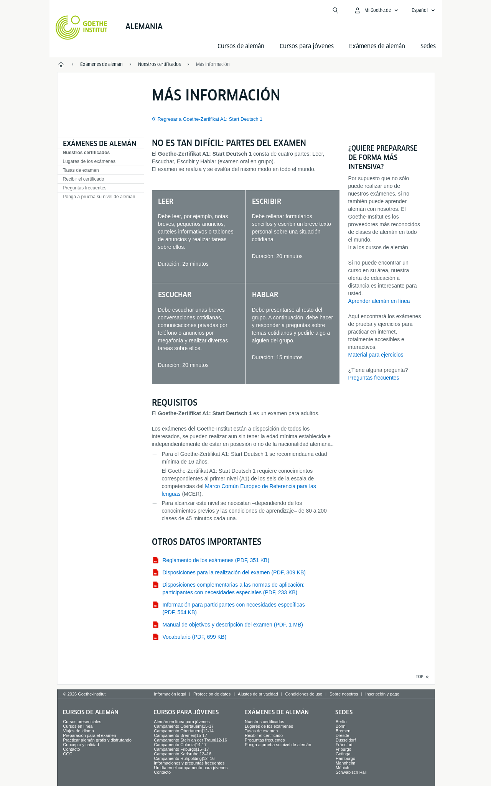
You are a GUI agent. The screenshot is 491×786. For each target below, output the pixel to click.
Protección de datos (212, 694)
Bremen (343, 730)
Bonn (341, 726)
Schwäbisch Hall (351, 772)
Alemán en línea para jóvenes (182, 721)
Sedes (428, 46)
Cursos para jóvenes (307, 46)
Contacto (71, 749)
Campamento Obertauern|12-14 (184, 730)
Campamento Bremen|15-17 (180, 735)
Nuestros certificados (86, 152)
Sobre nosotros (344, 694)
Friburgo (343, 749)
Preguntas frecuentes (85, 188)
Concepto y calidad (81, 744)
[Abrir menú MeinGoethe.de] (376, 10)
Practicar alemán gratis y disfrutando (97, 740)
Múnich (342, 767)
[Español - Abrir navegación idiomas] (423, 10)
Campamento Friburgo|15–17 (181, 749)
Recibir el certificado (83, 179)
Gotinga (343, 753)
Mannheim (345, 763)
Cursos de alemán (240, 46)
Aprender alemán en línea (379, 301)
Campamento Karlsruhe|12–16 (182, 753)
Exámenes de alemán (377, 46)
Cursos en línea (77, 726)
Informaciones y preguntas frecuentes (189, 763)
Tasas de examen (81, 170)
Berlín (341, 721)
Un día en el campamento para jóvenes (190, 767)
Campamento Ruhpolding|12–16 (184, 758)
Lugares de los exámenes (89, 161)
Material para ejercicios (376, 355)
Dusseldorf (346, 740)
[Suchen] (335, 10)
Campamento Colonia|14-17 (180, 744)
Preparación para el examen (89, 735)
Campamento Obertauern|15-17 (184, 726)
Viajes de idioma (78, 730)
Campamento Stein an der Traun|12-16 (190, 740)
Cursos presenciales (82, 721)
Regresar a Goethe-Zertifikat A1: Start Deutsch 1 (210, 119)
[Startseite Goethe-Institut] (81, 27)
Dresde (342, 735)
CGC (67, 753)
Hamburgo (345, 758)
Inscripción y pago (382, 694)
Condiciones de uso (304, 694)
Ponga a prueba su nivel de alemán (99, 196)
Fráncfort (344, 744)
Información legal (170, 694)
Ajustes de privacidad (258, 694)
